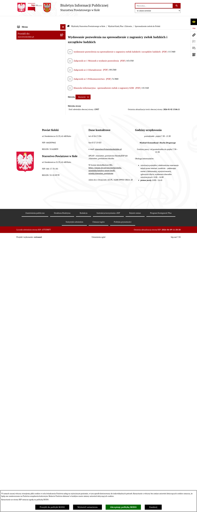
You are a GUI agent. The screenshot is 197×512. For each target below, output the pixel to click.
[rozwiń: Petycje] (63, 486)
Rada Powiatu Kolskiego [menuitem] (29, 61)
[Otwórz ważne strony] (193, 41)
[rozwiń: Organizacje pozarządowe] (63, 89)
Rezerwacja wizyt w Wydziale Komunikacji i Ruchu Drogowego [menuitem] (39, 101)
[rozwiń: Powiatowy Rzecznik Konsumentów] (63, 400)
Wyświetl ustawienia (87, 507)
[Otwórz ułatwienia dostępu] (193, 21)
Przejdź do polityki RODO (52, 507)
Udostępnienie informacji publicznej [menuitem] (35, 472)
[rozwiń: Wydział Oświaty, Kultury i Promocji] (63, 318)
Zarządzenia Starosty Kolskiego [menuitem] (33, 455)
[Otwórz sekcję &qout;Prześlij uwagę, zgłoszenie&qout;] (193, 48)
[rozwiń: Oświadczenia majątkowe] (63, 450)
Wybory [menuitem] (21, 55)
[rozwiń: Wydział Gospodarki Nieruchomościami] (63, 290)
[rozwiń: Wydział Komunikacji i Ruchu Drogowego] (63, 308)
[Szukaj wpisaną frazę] (177, 5)
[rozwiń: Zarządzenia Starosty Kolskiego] (63, 456)
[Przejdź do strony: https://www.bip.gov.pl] (193, 28)
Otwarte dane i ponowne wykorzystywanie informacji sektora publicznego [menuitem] (38, 479)
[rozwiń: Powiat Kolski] (63, 41)
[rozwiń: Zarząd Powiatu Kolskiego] (63, 67)
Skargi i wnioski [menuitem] (25, 466)
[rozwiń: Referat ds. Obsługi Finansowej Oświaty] (63, 325)
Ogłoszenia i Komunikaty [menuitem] (30, 30)
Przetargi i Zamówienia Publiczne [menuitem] (34, 83)
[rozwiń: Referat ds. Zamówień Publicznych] (63, 354)
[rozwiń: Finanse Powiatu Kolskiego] (63, 72)
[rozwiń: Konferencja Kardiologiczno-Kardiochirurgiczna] (63, 216)
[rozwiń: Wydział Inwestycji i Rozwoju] (63, 346)
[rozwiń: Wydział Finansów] (63, 128)
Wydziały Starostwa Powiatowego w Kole (88, 19)
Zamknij (153, 507)
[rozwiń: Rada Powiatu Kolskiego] (63, 61)
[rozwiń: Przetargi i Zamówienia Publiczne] (63, 83)
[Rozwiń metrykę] (83, 89)
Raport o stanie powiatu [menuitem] (29, 94)
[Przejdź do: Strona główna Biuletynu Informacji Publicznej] (68, 19)
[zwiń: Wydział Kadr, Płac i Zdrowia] (63, 135)
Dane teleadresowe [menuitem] (27, 36)
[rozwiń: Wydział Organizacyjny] (63, 275)
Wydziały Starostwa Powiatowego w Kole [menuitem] (37, 113)
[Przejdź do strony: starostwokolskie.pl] (193, 35)
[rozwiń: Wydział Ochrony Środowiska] (63, 300)
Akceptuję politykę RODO (123, 507)
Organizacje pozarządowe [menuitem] (30, 88)
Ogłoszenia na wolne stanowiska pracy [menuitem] (36, 444)
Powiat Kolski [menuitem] (24, 41)
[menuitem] (41, 121)
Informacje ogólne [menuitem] (26, 25)
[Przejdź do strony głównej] (62, 7)
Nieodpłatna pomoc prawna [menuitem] (31, 461)
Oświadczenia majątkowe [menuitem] (30, 450)
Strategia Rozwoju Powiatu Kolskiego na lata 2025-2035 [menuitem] (37, 49)
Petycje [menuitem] (21, 486)
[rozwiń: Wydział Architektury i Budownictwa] (63, 283)
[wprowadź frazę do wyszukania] (154, 5)
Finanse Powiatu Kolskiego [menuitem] (31, 72)
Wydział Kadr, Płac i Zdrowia (120, 19)
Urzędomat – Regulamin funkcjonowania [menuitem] (37, 108)
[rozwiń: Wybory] (63, 56)
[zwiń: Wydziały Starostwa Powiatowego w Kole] (63, 114)
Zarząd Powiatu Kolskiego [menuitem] (30, 66)
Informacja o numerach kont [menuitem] (31, 77)
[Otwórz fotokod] (193, 54)
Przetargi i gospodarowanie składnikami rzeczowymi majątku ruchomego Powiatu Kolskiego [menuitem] (38, 436)
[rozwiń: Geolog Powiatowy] (63, 386)
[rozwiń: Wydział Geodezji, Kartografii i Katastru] (63, 336)
